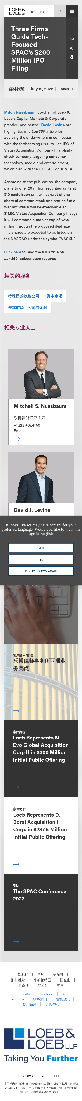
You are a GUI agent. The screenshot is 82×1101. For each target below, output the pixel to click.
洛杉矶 (23, 974)
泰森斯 (23, 985)
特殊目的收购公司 (23, 295)
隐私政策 (63, 999)
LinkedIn (23, 993)
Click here (12, 252)
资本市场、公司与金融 (27, 307)
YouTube (18, 999)
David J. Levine (32, 509)
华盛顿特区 (42, 979)
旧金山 (65, 979)
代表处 (43, 985)
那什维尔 (18, 979)
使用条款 (30, 1004)
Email (18, 430)
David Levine (53, 124)
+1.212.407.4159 (27, 425)
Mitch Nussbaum (20, 112)
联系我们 (40, 999)
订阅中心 (52, 1004)
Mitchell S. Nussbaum (40, 405)
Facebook (46, 993)
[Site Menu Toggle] (72, 11)
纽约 (40, 974)
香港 (60, 985)
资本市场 (54, 295)
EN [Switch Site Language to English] (32, 11)
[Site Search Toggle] (60, 11)
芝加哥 (58, 974)
